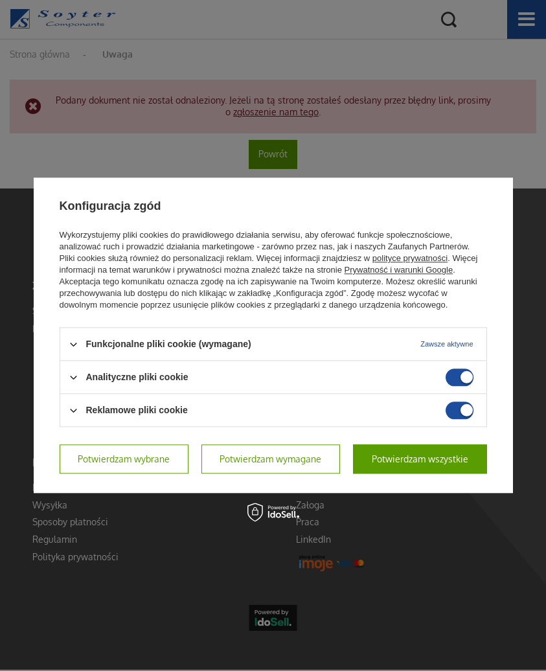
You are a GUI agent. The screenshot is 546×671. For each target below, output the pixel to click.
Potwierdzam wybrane (124, 458)
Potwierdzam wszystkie (420, 458)
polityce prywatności (410, 258)
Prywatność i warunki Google (399, 270)
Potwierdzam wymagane (270, 458)
